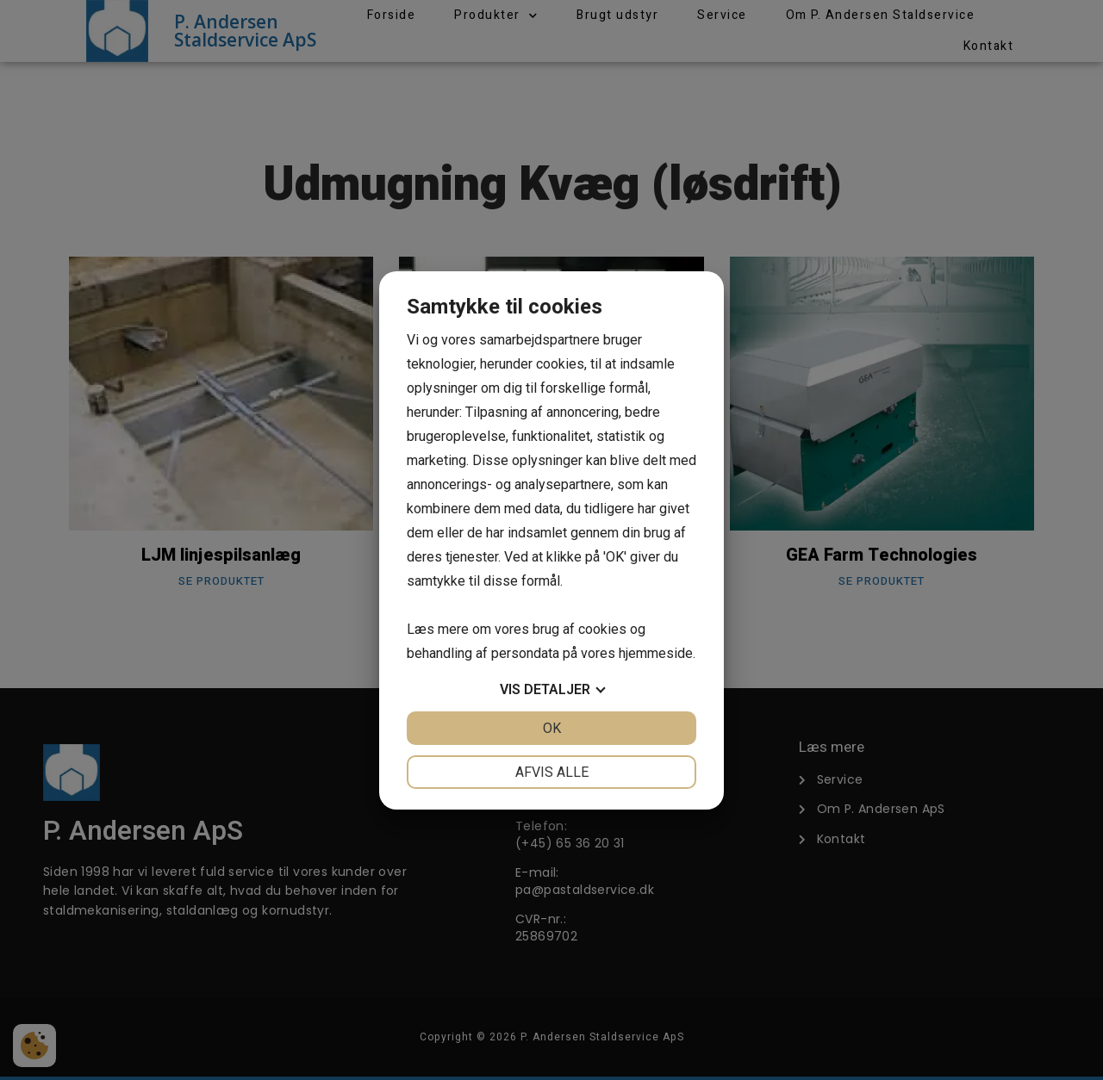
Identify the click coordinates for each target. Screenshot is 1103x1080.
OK (552, 728)
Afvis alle (552, 772)
